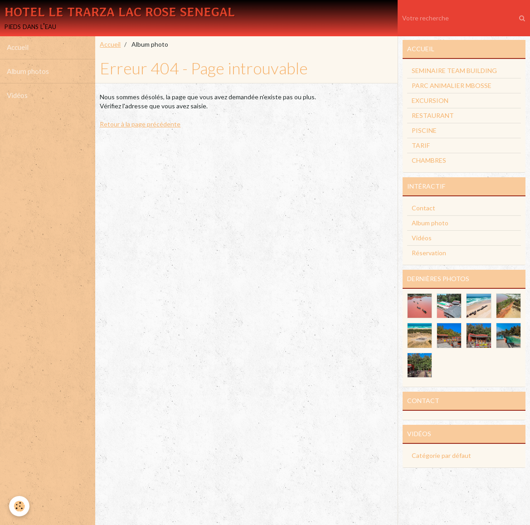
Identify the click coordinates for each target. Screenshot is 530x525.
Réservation (429, 254)
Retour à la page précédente (140, 125)
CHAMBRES (429, 161)
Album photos (28, 72)
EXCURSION (430, 101)
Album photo (430, 224)
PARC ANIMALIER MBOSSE (451, 86)
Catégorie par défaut (441, 456)
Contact (423, 209)
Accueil (18, 48)
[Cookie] (19, 506)
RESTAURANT (433, 116)
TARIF (421, 146)
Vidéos (17, 96)
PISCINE (424, 131)
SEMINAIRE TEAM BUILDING (454, 71)
